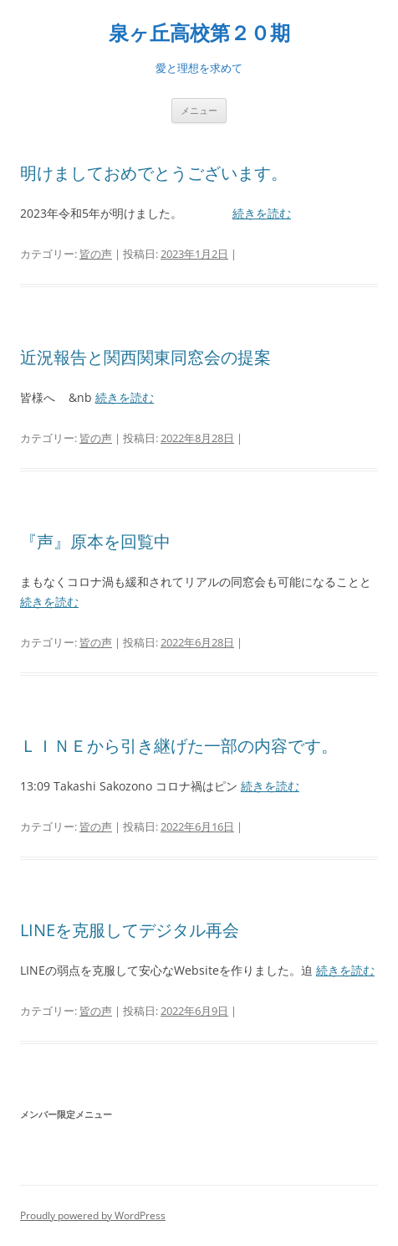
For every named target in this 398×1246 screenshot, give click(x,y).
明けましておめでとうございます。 (154, 173)
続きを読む (261, 213)
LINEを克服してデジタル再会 (129, 930)
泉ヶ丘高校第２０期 (199, 33)
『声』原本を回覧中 (95, 541)
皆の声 (95, 253)
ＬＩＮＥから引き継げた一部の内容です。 (179, 745)
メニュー (199, 110)
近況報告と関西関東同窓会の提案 (145, 357)
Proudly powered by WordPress (93, 1215)
